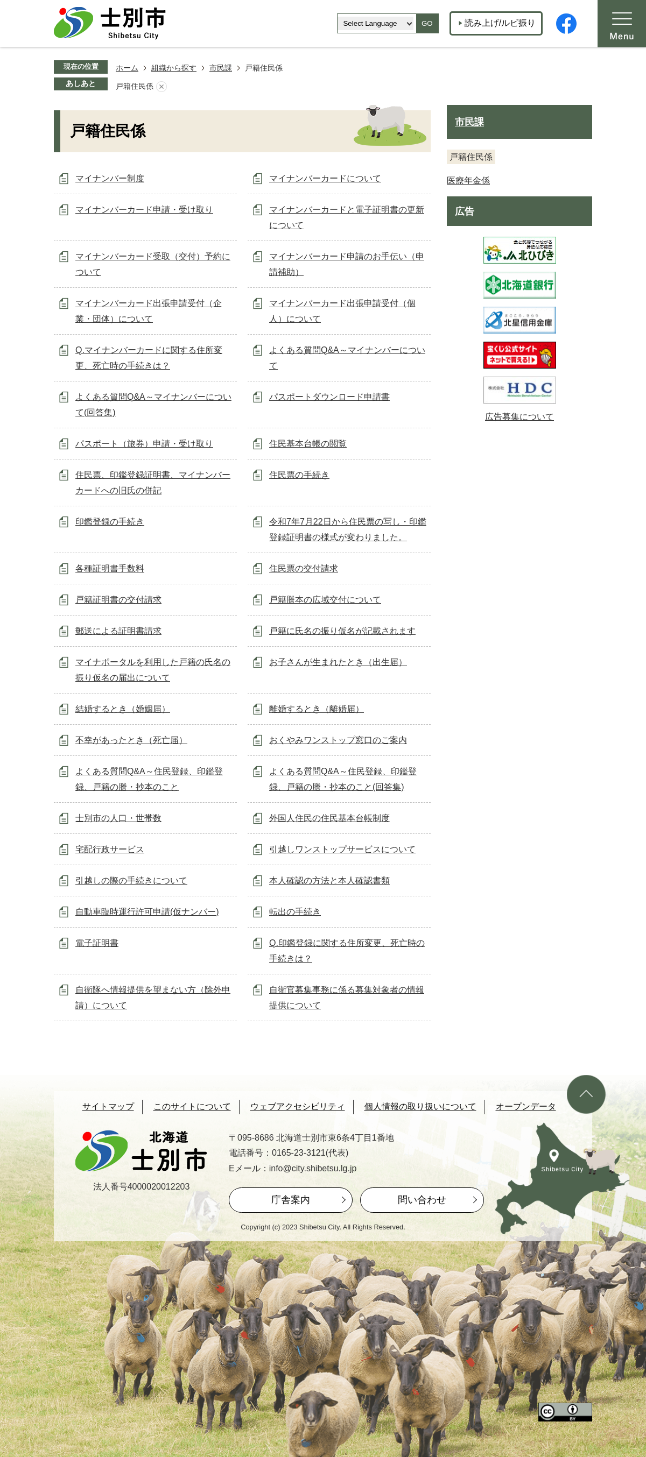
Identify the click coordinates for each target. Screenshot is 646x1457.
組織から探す (173, 67)
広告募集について (519, 416)
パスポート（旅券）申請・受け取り (144, 443)
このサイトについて (192, 1106)
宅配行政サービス (109, 849)
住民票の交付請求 (303, 568)
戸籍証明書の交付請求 (118, 599)
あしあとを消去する (161, 87)
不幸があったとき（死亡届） (131, 740)
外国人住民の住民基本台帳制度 (329, 818)
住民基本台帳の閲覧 (308, 443)
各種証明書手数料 (109, 568)
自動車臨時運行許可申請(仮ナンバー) (147, 911)
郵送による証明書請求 (118, 630)
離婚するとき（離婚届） (316, 708)
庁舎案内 (290, 1199)
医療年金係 (468, 180)
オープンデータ (526, 1106)
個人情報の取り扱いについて (420, 1106)
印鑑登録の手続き (109, 521)
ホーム (127, 67)
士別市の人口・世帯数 (118, 818)
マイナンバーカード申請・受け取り (144, 209)
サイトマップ (108, 1106)
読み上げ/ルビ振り (500, 22)
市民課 (220, 67)
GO (427, 23)
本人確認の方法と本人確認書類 (329, 880)
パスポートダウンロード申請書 (329, 396)
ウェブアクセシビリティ (297, 1106)
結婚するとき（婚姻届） (122, 708)
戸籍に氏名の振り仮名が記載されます (342, 630)
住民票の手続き (299, 474)
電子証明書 (96, 942)
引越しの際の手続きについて (131, 880)
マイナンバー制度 (109, 178)
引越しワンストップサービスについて (342, 849)
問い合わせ (422, 1199)
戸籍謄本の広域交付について (325, 599)
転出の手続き (295, 911)
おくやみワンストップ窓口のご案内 (338, 740)
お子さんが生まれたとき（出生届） (338, 662)
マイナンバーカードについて (325, 178)
